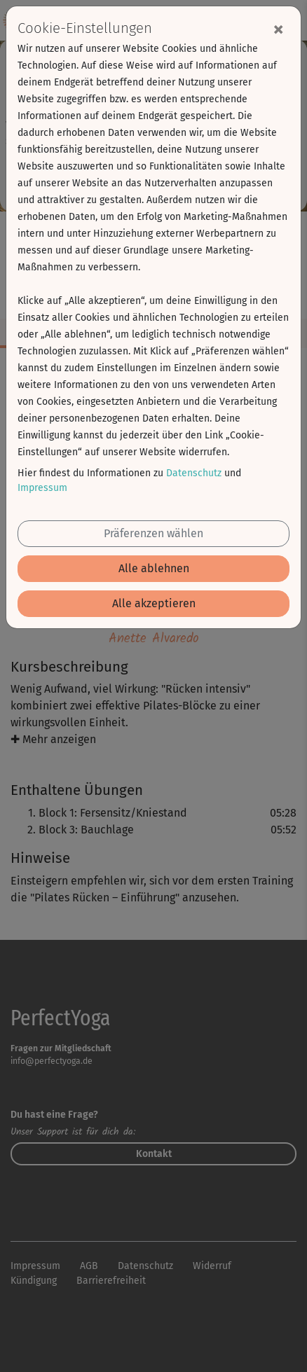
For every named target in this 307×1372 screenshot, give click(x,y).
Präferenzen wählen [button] (153, 533)
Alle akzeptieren (154, 603)
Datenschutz (193, 473)
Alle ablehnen (153, 568)
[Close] (278, 29)
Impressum (42, 488)
